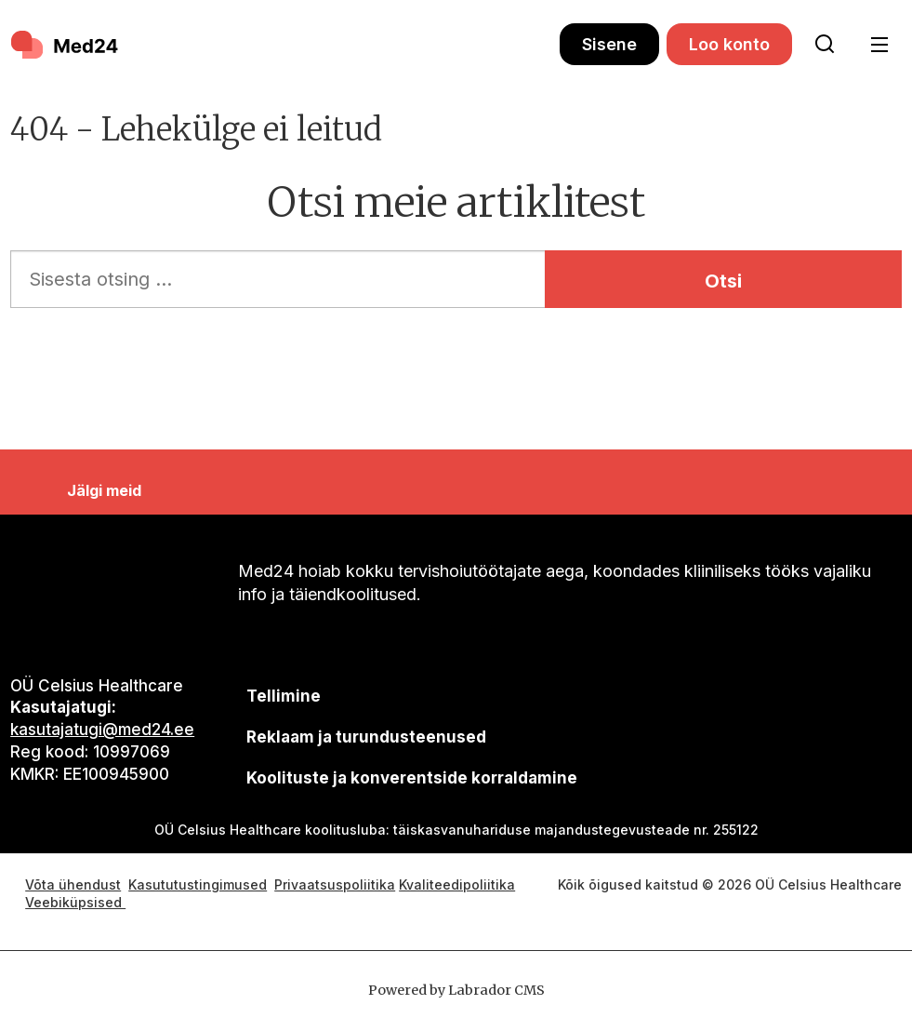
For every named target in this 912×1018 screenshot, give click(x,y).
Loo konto (729, 44)
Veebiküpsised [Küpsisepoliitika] (75, 902)
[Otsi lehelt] (824, 44)
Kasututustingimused (197, 884)
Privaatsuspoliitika (334, 884)
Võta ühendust (73, 884)
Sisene (609, 44)
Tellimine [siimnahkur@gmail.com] (283, 696)
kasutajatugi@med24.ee (102, 729)
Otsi (723, 281)
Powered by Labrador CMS (456, 990)
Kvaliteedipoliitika (457, 884)
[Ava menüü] (879, 45)
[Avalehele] (66, 45)
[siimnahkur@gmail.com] (366, 737)
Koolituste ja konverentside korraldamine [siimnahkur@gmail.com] (411, 778)
